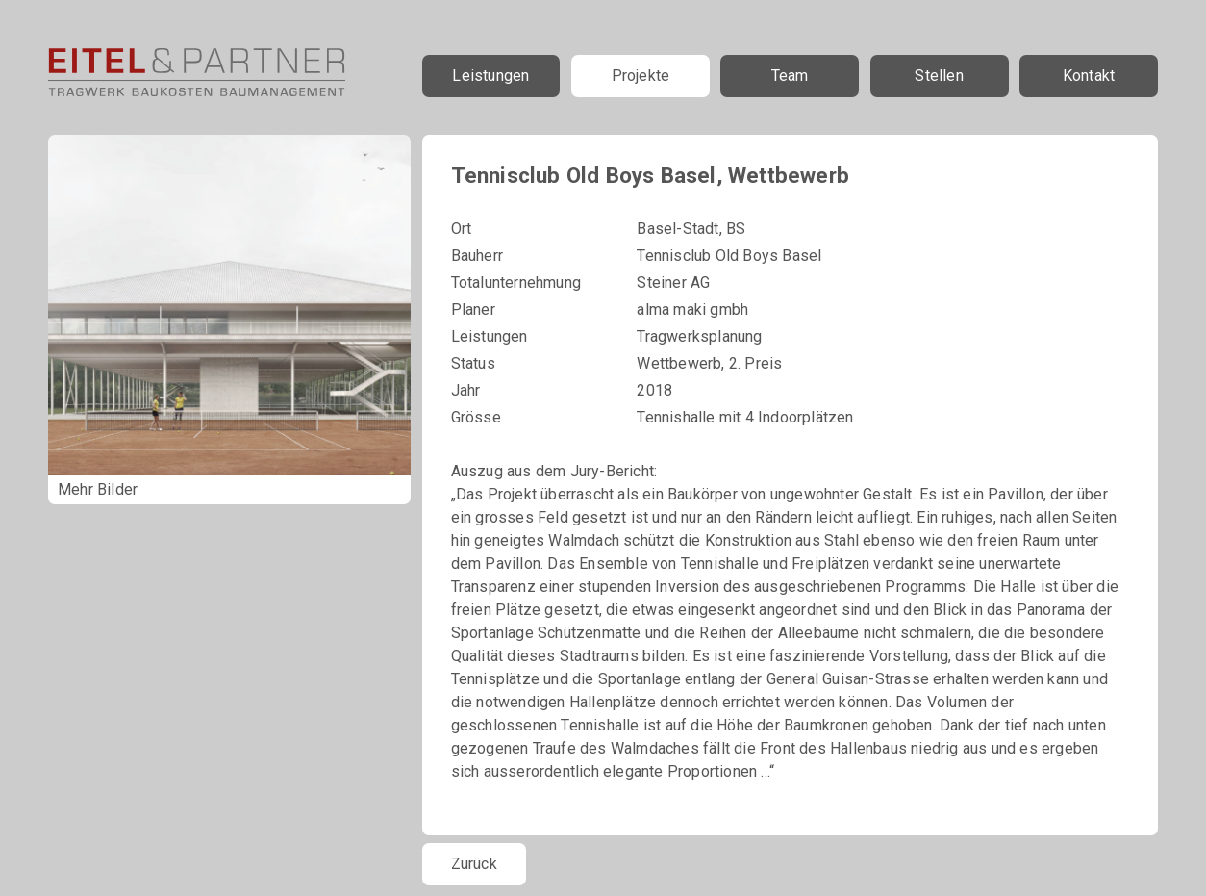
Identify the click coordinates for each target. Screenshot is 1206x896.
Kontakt (1089, 75)
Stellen (939, 75)
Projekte (641, 75)
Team (790, 75)
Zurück (474, 864)
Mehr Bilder (98, 489)
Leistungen (490, 75)
